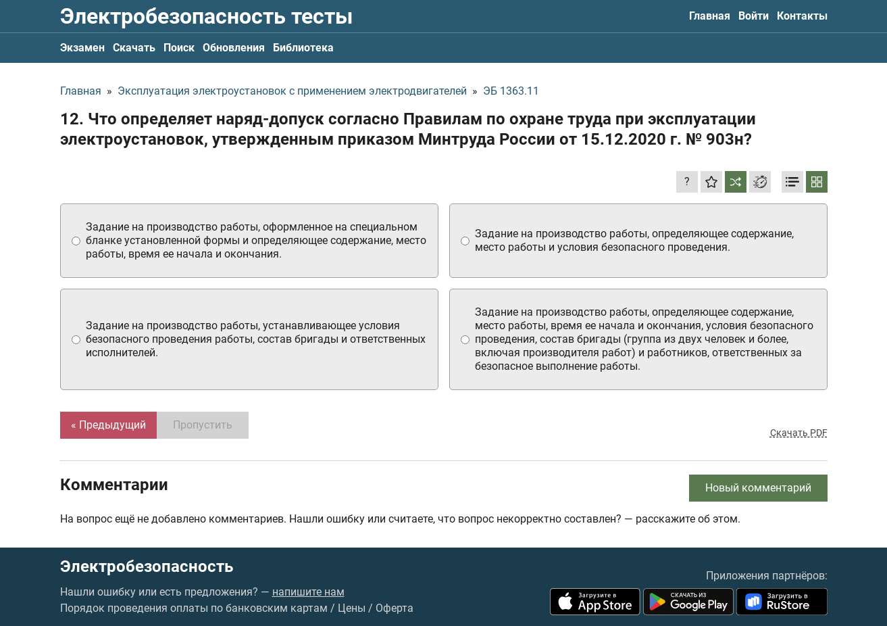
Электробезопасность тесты (206, 16)
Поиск (179, 47)
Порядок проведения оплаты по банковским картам (194, 608)
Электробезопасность (146, 566)
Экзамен (82, 47)
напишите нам (308, 591)
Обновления (234, 47)
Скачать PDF (799, 432)
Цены (351, 608)
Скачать (134, 47)
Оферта (394, 608)
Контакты (802, 15)
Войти (753, 15)
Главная (709, 15)
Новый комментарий (758, 487)
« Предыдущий (108, 424)
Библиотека (303, 47)
